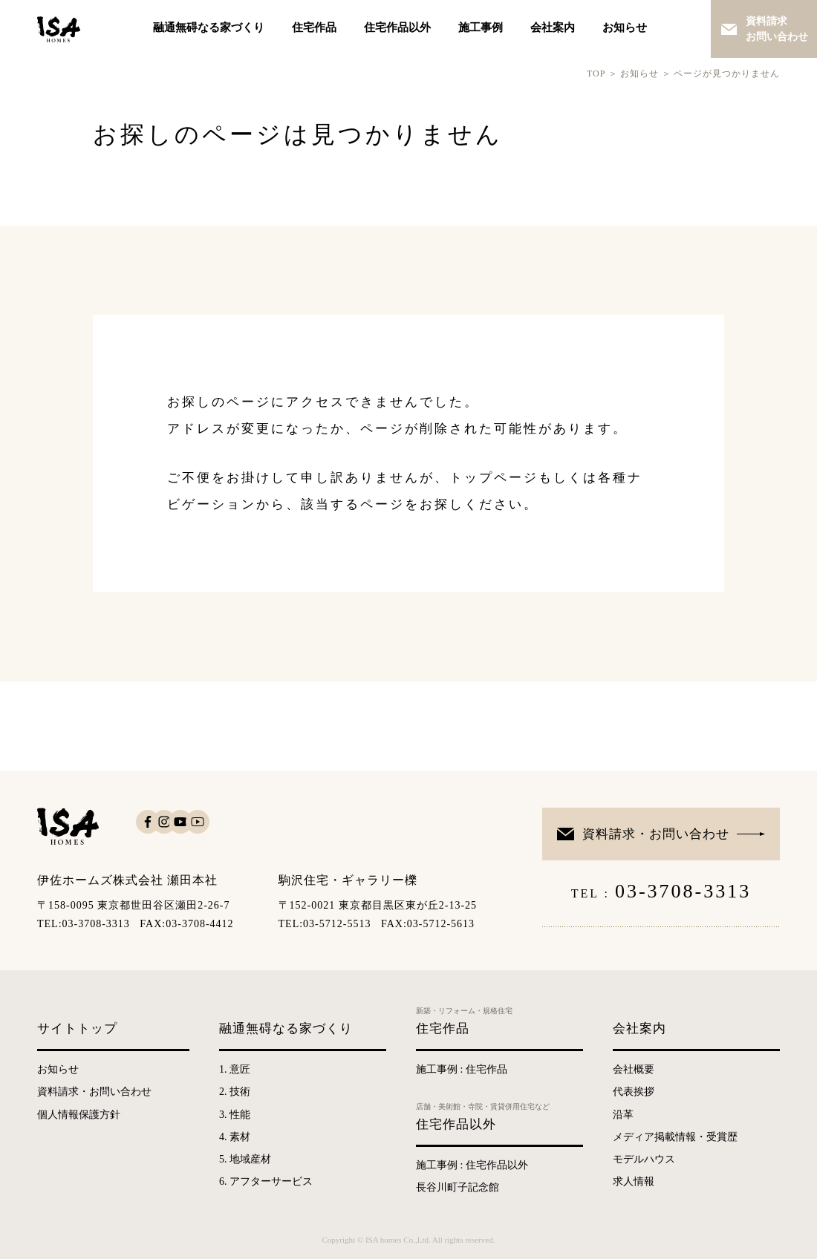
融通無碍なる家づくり (208, 27)
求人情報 (633, 1181)
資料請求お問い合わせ (777, 29)
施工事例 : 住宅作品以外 (472, 1165)
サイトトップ (77, 1028)
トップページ (493, 478)
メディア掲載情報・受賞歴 (675, 1136)
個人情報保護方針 (78, 1114)
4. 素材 (234, 1136)
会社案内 (552, 27)
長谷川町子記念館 (457, 1187)
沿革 (623, 1114)
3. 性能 (234, 1114)
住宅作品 (314, 27)
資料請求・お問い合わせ (655, 834)
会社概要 (633, 1069)
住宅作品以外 (397, 27)
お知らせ (624, 27)
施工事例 (480, 27)
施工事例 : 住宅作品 (461, 1069)
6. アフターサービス (266, 1181)
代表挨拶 (633, 1091)
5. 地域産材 (245, 1159)
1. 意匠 (234, 1069)
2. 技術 (234, 1091)
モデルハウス (644, 1159)
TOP (596, 73)
